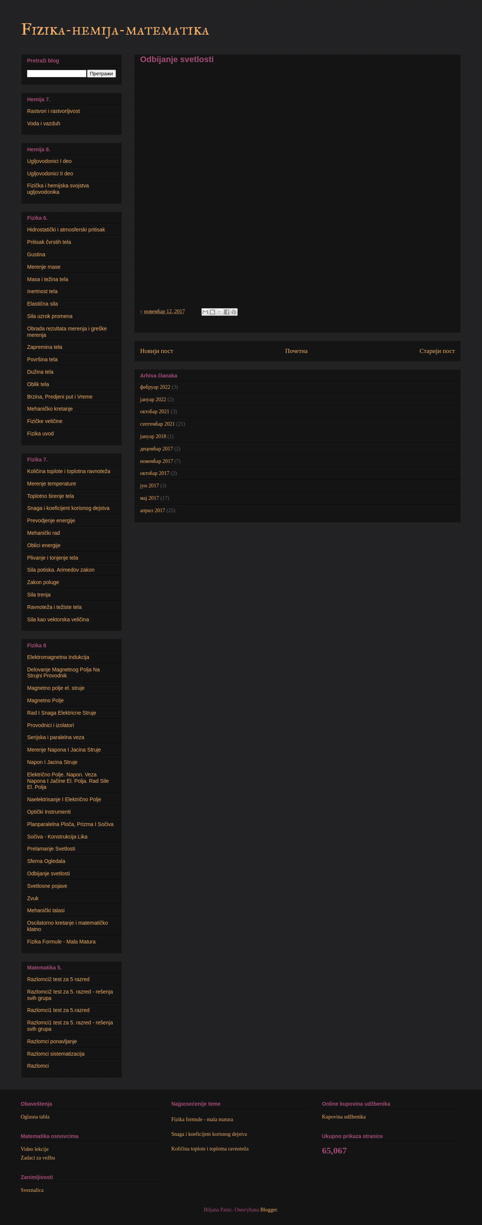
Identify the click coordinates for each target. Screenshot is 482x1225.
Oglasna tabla (35, 1117)
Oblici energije (44, 545)
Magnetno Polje (45, 700)
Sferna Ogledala (46, 861)
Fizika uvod (40, 434)
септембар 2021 (157, 424)
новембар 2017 (156, 461)
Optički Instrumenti (49, 812)
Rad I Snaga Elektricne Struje (61, 713)
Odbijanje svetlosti (48, 873)
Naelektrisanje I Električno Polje (64, 799)
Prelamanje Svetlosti (51, 849)
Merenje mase (44, 267)
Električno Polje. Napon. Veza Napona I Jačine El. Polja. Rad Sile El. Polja (68, 781)
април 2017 (152, 510)
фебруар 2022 (155, 387)
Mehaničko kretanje (50, 409)
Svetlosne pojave (47, 886)
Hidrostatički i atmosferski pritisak (66, 230)
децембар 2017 (156, 449)
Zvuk (32, 898)
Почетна (296, 351)
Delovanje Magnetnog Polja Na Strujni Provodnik (63, 673)
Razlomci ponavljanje (52, 1041)
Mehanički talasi (46, 910)
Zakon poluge (43, 582)
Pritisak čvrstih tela (49, 242)
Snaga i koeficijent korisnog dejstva (68, 508)
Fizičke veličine (45, 421)
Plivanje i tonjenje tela (52, 558)
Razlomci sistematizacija (55, 1054)
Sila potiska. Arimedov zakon (61, 570)
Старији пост (437, 351)
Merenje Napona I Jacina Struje (64, 750)
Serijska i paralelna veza (55, 737)
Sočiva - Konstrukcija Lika (57, 837)
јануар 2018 (153, 436)
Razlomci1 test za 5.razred (58, 1010)
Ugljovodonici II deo (50, 173)
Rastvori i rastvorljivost (53, 111)
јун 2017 (149, 485)
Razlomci (38, 1066)
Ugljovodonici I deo (49, 161)
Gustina (36, 254)
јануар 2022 (153, 399)
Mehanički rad (43, 533)
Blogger (268, 1210)
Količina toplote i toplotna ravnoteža (68, 471)
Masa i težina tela (47, 279)
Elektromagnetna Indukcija (58, 657)
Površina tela (42, 359)
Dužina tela (40, 372)
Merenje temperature (51, 484)
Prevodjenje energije (51, 520)
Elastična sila (42, 304)
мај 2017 (149, 498)
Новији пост (156, 351)
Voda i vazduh (43, 123)
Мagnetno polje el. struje (56, 688)
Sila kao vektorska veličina (58, 619)
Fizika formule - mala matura (202, 1119)
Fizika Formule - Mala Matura (61, 942)
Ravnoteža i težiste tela (54, 607)
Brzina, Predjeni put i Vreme (60, 397)
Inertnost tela (42, 291)
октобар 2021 (154, 411)
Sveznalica (32, 1190)
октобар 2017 (154, 473)
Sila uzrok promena (50, 316)
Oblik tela (38, 384)
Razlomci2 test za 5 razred (58, 979)
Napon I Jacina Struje (52, 762)
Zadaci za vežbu (38, 1158)
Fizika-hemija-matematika (115, 29)
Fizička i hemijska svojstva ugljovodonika (58, 189)
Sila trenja (38, 595)
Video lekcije (35, 1149)
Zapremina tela (44, 347)
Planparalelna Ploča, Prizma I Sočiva (70, 824)
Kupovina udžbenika (344, 1117)
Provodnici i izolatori (50, 725)
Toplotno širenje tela (50, 496)
